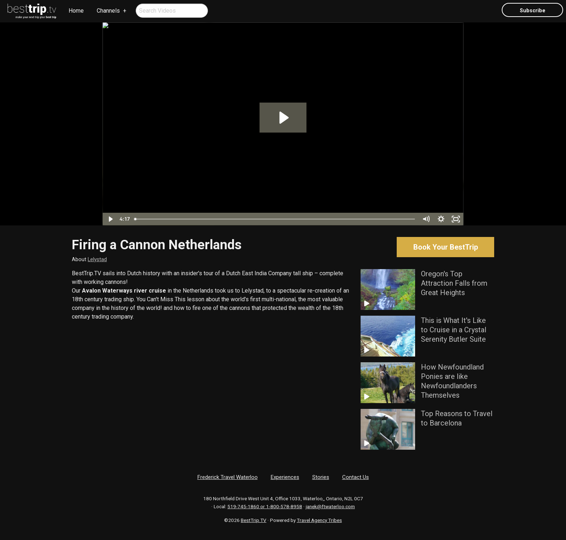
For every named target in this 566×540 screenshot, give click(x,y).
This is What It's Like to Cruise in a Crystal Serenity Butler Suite (453, 330)
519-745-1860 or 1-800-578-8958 (264, 506)
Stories (320, 477)
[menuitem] (32, 11)
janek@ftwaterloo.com (330, 506)
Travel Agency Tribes (319, 520)
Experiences (285, 477)
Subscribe (532, 11)
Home (76, 10)
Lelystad (97, 259)
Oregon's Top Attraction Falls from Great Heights (454, 283)
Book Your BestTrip (445, 247)
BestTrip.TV (253, 520)
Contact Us (355, 477)
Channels (108, 10)
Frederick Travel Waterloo (227, 477)
